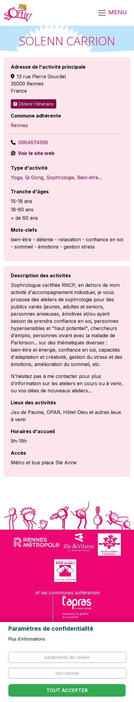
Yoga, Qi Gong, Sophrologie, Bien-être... (56, 177)
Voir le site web (35, 153)
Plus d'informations (26, 639)
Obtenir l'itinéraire (33, 103)
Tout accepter (67, 690)
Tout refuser (67, 673)
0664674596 (33, 142)
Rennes (19, 125)
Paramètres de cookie (67, 657)
